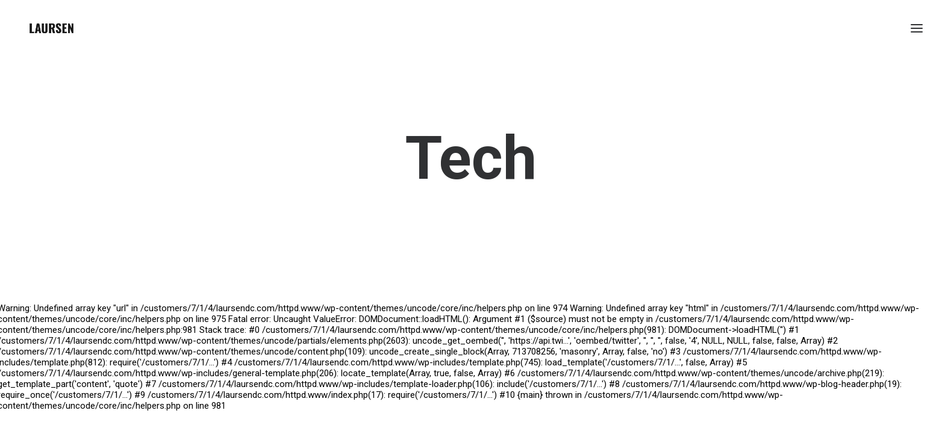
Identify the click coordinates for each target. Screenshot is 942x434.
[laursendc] (51, 28)
